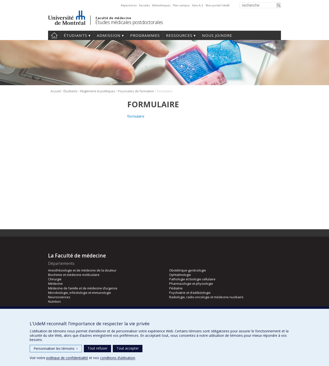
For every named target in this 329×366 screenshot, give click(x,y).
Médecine (55, 283)
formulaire (135, 116)
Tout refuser (97, 348)
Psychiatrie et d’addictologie (190, 292)
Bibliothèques (161, 5)
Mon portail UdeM (217, 5)
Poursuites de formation (136, 91)
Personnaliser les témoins (56, 348)
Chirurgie (55, 279)
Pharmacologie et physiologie (191, 283)
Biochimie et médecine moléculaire (74, 274)
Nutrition (54, 301)
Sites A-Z (197, 5)
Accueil (54, 35)
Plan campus (181, 5)
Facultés (144, 5)
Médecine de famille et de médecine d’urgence (82, 288)
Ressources (179, 35)
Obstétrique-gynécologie (187, 270)
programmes (145, 35)
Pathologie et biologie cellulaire (192, 279)
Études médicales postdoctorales (129, 22)
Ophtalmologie (180, 274)
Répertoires (129, 5)
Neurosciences (59, 297)
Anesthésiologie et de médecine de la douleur (82, 270)
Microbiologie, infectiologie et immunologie (79, 292)
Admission (109, 35)
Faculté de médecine (113, 18)
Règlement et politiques (97, 91)
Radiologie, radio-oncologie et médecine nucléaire (206, 297)
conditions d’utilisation (117, 357)
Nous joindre (217, 35)
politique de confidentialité (67, 357)
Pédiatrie (176, 288)
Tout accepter (127, 348)
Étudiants (75, 35)
